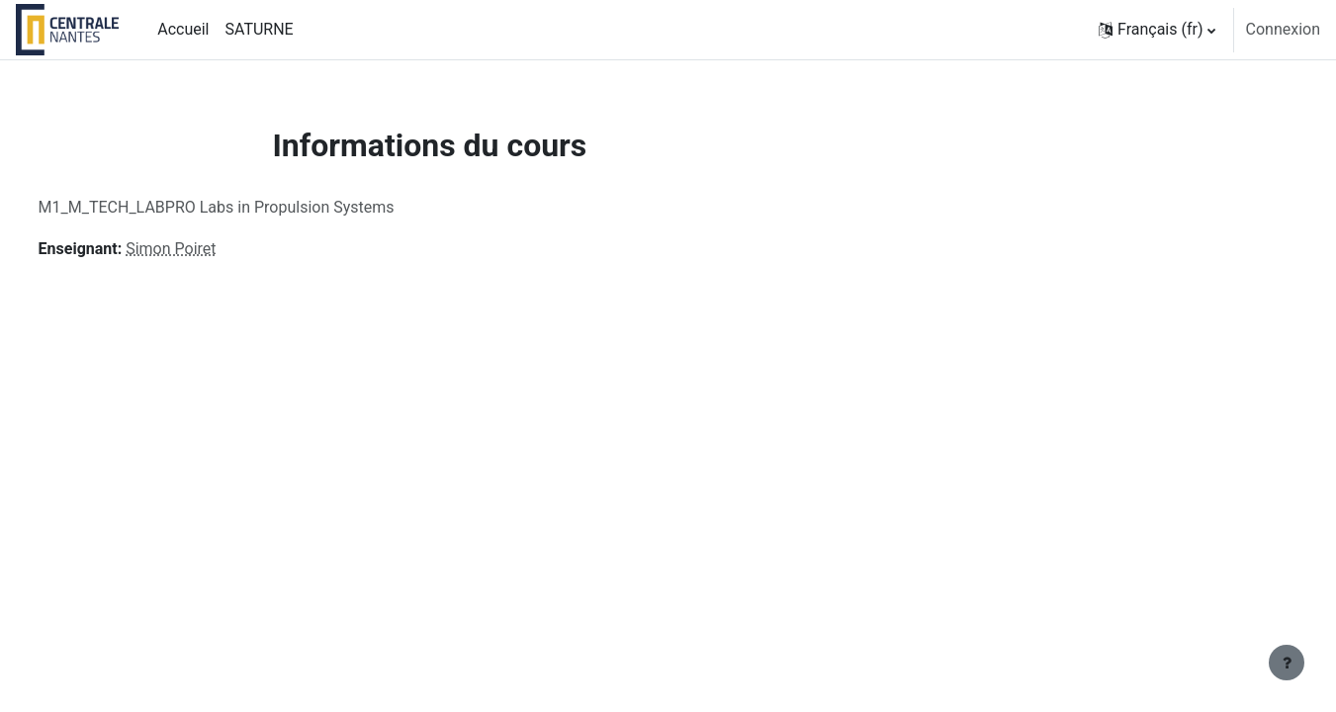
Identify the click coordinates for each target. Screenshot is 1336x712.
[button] (1157, 29)
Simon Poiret (208, 248)
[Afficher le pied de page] (1286, 662)
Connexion (1283, 29)
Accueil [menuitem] (183, 29)
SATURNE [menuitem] (258, 29)
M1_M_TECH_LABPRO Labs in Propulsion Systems (253, 207)
